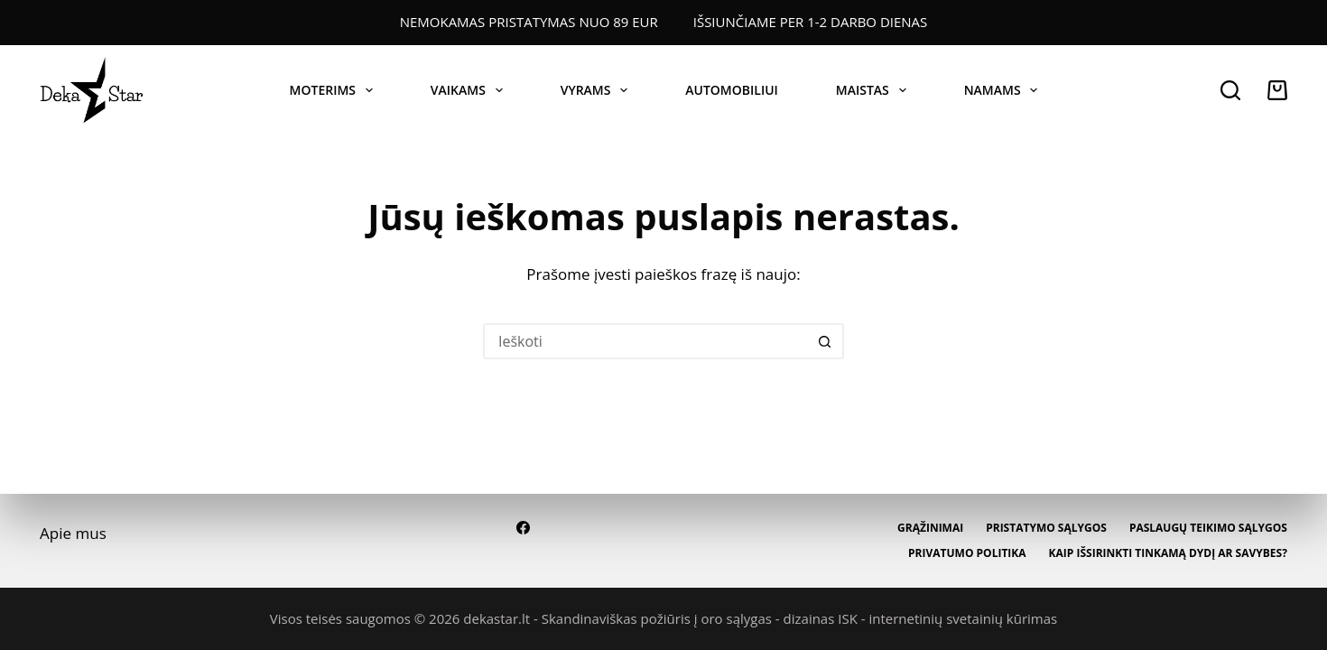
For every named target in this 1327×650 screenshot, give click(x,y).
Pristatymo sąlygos (1046, 528)
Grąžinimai (930, 528)
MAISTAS (875, 90)
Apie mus (73, 533)
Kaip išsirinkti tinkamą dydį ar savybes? (1168, 553)
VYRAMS (598, 90)
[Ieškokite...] (645, 341)
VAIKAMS (470, 90)
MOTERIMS (335, 90)
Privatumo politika (967, 553)
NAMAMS (1004, 90)
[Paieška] (1230, 90)
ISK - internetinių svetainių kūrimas (947, 618)
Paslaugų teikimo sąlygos (1208, 528)
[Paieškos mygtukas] (826, 341)
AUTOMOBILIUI (731, 89)
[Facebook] (523, 527)
